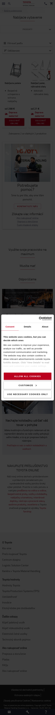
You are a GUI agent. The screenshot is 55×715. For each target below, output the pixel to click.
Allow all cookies (27, 376)
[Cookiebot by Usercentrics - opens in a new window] (39, 319)
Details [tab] (27, 326)
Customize (28, 385)
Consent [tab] (9, 326)
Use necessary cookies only (27, 394)
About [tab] (45, 326)
